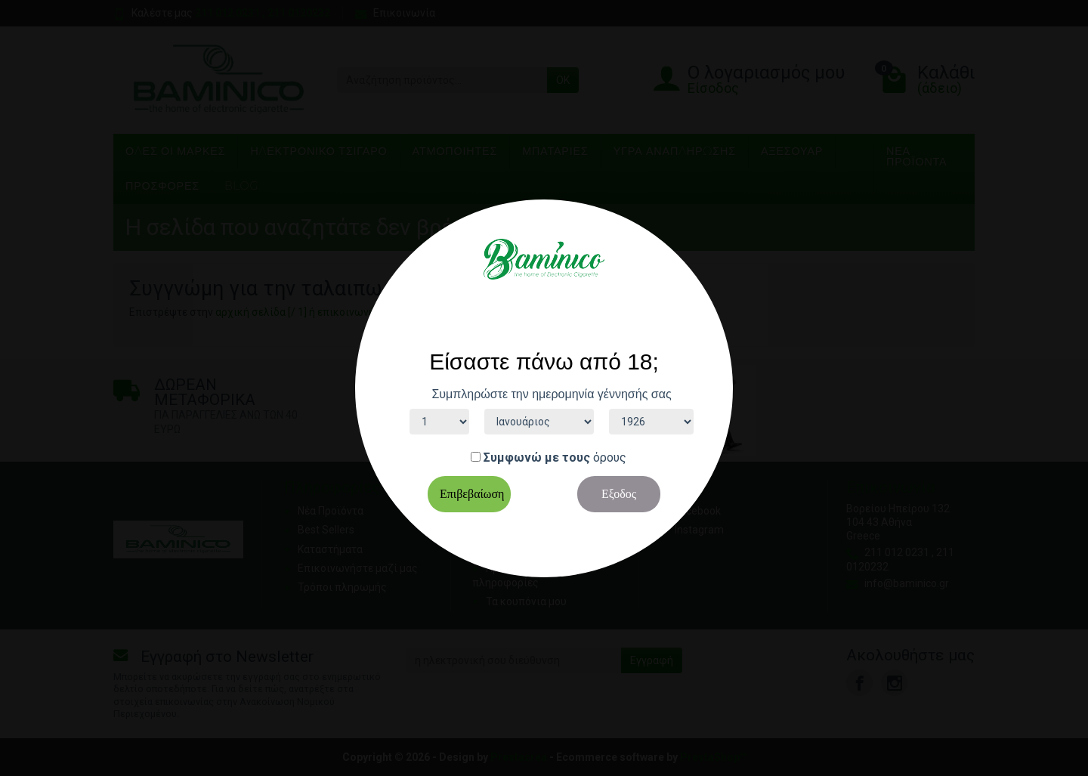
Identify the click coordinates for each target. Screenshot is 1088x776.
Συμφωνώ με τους (537, 457)
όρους (609, 457)
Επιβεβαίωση (472, 493)
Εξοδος (618, 493)
